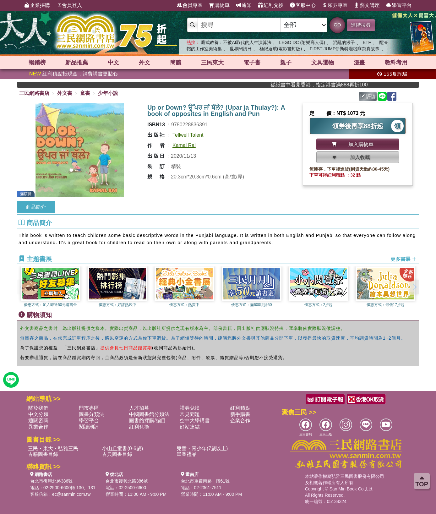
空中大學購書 (195, 420)
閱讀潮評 (89, 426)
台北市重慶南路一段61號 (205, 481)
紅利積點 (240, 408)
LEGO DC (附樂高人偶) (302, 42)
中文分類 (38, 414)
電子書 (251, 62)
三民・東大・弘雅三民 (53, 448)
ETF (367, 42)
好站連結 (190, 426)
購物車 (219, 5)
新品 (76, 62)
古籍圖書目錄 (43, 454)
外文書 (64, 93)
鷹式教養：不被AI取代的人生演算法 (236, 42)
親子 (286, 62)
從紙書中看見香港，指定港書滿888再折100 (331, 84)
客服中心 (303, 5)
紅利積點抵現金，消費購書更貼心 (73, 73)
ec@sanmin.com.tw (71, 494)
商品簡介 (36, 207)
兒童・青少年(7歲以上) (202, 448)
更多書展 (403, 259)
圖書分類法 (91, 414)
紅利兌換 (271, 5)
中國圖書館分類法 (149, 414)
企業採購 (37, 5)
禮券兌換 (190, 408)
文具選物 (322, 62)
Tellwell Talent (187, 135)
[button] (414, 287)
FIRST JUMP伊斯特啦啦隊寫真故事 (344, 48)
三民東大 (212, 62)
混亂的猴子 (344, 42)
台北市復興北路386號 (51, 481)
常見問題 (190, 414)
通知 (244, 5)
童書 (85, 93)
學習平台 (399, 5)
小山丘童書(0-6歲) (122, 448)
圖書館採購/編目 (147, 420)
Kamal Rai (184, 145)
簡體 (175, 62)
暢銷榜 (37, 62)
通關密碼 (38, 420)
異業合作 (38, 426)
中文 (113, 62)
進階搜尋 (361, 25)
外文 (144, 62)
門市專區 (89, 408)
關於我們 (38, 408)
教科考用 (396, 62)
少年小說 (108, 93)
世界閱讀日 (241, 48)
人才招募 (139, 408)
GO (337, 24)
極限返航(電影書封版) (280, 48)
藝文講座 (367, 5)
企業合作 (240, 420)
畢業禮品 (187, 454)
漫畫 (359, 62)
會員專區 (190, 5)
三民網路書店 (34, 93)
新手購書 (240, 414)
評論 (368, 96)
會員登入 (69, 5)
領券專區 (335, 5)
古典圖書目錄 (117, 454)
